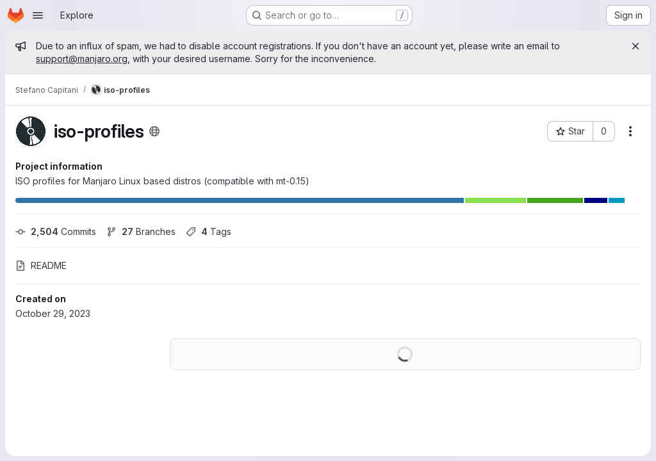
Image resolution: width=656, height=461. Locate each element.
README (41, 265)
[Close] (635, 46)
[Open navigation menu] (38, 15)
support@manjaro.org (81, 58)
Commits (55, 231)
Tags (208, 231)
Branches (141, 231)
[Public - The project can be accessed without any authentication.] (154, 131)
